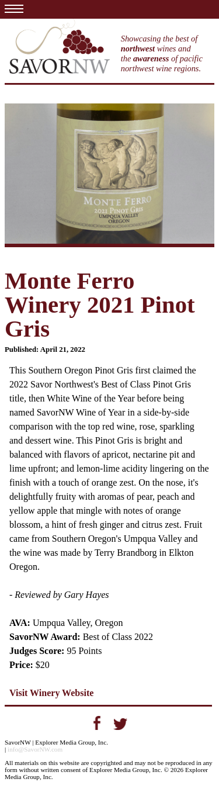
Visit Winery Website (51, 693)
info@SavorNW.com (35, 749)
